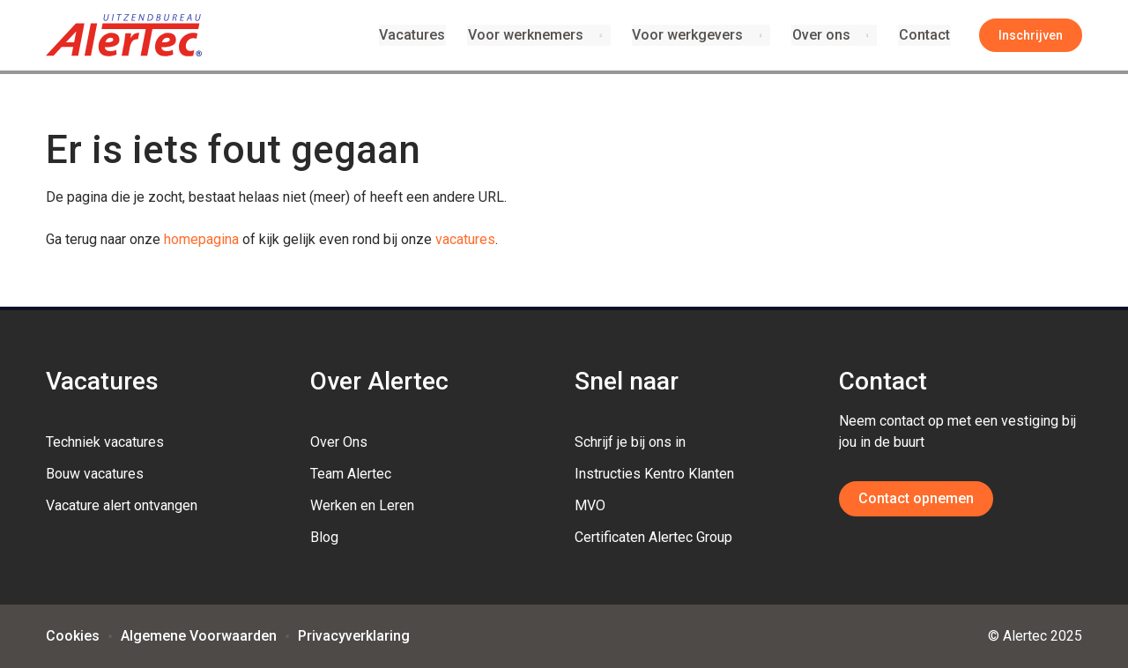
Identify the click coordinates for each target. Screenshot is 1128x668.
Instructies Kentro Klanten (654, 473)
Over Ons (338, 442)
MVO (590, 505)
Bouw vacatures (95, 473)
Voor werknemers (527, 34)
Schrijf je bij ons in (630, 442)
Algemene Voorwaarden (199, 635)
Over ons (822, 34)
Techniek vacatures (105, 442)
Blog (324, 537)
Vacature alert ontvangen (121, 505)
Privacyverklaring (354, 635)
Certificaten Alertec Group (653, 537)
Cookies (73, 635)
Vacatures (415, 34)
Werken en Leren (362, 505)
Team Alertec (350, 473)
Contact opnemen (916, 498)
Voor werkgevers (689, 34)
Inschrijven (1030, 35)
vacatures (465, 239)
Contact (925, 34)
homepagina (201, 239)
